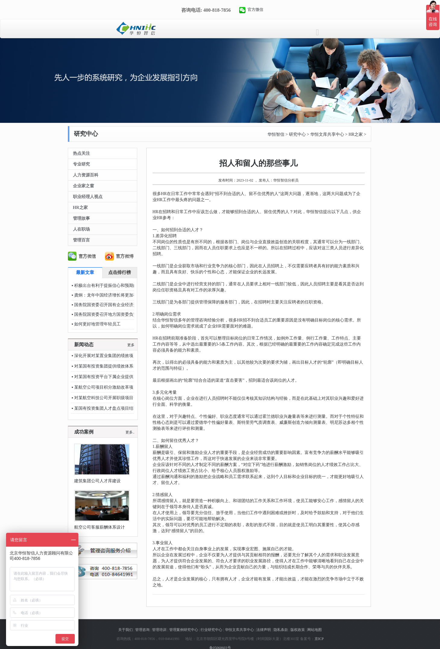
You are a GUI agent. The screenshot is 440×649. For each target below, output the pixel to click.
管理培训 (159, 630)
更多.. (130, 432)
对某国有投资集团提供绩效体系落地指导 (112, 366)
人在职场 (81, 229)
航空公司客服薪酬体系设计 (99, 527)
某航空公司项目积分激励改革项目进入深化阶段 (118, 387)
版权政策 (297, 630)
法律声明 (263, 630)
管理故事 (81, 218)
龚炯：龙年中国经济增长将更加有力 (108, 295)
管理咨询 (142, 630)
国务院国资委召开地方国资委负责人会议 (112, 314)
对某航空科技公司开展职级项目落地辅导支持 (116, 398)
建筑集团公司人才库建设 (97, 481)
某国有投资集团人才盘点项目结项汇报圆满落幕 (118, 408)
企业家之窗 (83, 186)
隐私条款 (281, 630)
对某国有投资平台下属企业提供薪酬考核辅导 (116, 376)
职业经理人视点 (88, 196)
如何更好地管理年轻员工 (97, 324)
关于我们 (125, 630)
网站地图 (314, 630)
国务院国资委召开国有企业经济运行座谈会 (114, 305)
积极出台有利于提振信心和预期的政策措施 (114, 285)
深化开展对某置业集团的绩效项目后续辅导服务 (118, 355)
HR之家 (356, 134)
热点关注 (81, 153)
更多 (131, 345)
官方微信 (255, 9)
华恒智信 (275, 134)
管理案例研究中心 (183, 630)
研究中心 (297, 134)
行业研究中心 (211, 630)
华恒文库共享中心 (327, 134)
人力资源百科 (85, 175)
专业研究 (81, 164)
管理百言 (81, 240)
